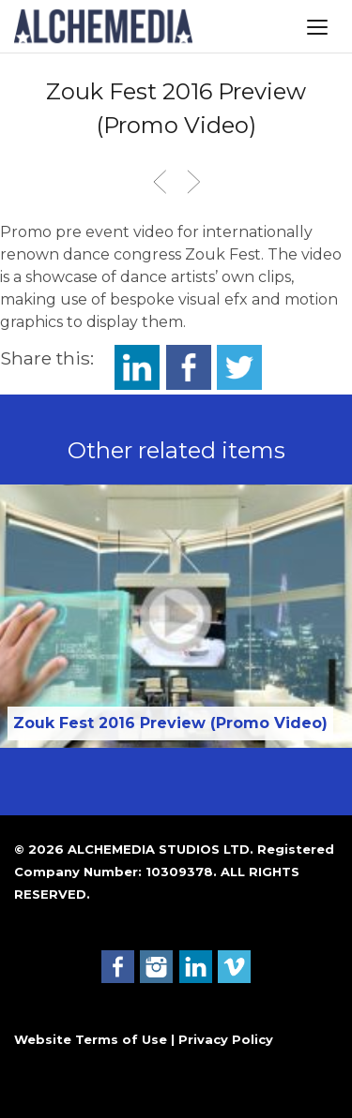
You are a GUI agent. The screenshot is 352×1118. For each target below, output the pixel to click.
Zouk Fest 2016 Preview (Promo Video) (170, 723)
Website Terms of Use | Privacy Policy (143, 1039)
